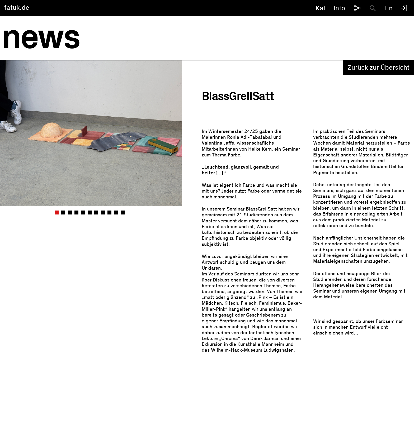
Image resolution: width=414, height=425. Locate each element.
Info (339, 8)
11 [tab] (123, 212)
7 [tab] (97, 212)
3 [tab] (70, 212)
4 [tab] (77, 212)
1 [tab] (57, 212)
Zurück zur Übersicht (378, 67)
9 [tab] (110, 212)
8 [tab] (103, 212)
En (389, 8)
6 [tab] (90, 212)
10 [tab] (116, 212)
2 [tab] (64, 212)
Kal (320, 8)
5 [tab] (83, 212)
